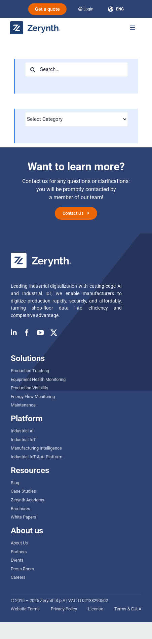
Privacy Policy (64, 608)
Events (17, 560)
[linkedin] (14, 332)
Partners (19, 551)
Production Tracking (30, 370)
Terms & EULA (127, 608)
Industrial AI (22, 430)
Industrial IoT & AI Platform (36, 456)
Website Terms (25, 608)
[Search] (32, 69)
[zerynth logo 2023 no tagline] (35, 24)
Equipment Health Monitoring (38, 379)
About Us (19, 542)
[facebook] (27, 332)
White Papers (23, 517)
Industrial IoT (23, 439)
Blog (15, 482)
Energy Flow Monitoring (33, 396)
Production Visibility (29, 387)
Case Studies (23, 491)
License (95, 608)
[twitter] (53, 332)
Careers (18, 577)
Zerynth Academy (27, 499)
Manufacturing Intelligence (36, 448)
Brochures (20, 508)
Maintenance (23, 404)
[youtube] (40, 332)
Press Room (22, 568)
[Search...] (76, 69)
